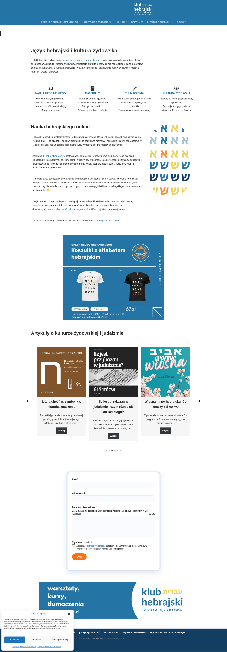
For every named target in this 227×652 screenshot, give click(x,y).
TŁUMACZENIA (134, 93)
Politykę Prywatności (95, 547)
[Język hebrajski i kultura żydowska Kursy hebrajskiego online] (113, 9)
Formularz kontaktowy (84, 509)
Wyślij (79, 558)
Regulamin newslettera (136, 632)
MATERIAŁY (92, 93)
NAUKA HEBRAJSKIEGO (50, 93)
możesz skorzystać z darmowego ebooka (69, 210)
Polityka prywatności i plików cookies (24, 647)
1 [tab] (106, 451)
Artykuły (137, 22)
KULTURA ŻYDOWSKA (176, 93)
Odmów (37, 639)
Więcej (61, 432)
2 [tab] (109, 451)
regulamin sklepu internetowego (169, 632)
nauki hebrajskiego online (53, 157)
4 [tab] (115, 451)
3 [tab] (112, 451)
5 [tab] (117, 451)
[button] (69, 613)
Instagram (103, 222)
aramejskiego (92, 60)
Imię (75, 481)
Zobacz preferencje (60, 639)
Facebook (115, 222)
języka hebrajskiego (73, 60)
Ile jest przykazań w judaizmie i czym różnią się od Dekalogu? (113, 408)
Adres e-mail (79, 495)
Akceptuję (15, 639)
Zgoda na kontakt (82, 544)
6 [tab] (120, 451)
